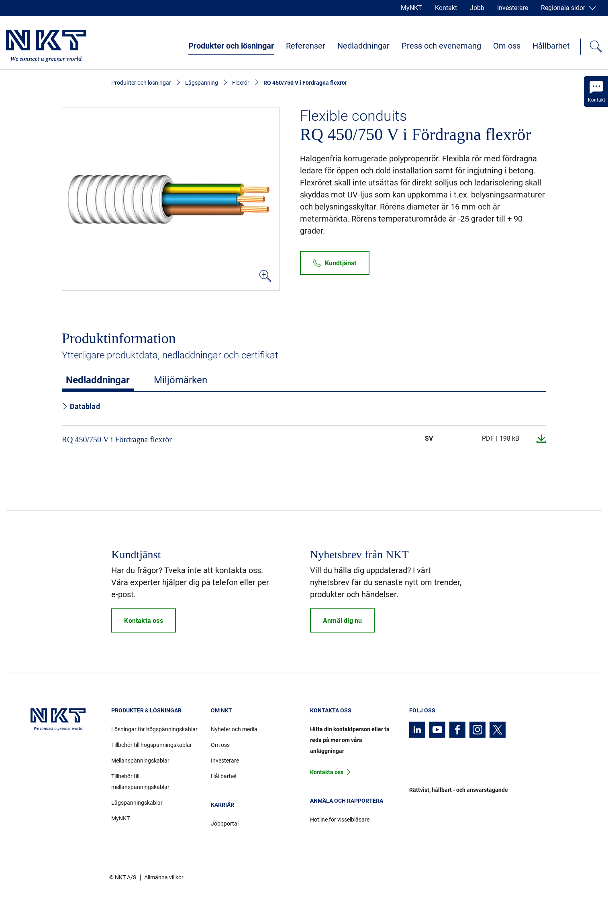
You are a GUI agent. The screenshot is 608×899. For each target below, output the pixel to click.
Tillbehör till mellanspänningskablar (140, 781)
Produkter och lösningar (231, 46)
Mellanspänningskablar (140, 760)
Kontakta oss (326, 772)
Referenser (305, 46)
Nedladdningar (363, 46)
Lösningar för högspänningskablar (154, 729)
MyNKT (411, 8)
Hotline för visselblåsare (339, 819)
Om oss (506, 46)
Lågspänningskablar (137, 802)
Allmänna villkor (164, 877)
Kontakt (446, 8)
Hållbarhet (551, 46)
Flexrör (240, 82)
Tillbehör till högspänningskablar (151, 745)
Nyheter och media (234, 729)
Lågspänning (201, 82)
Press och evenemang (441, 46)
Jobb (477, 8)
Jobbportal (225, 823)
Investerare (512, 8)
